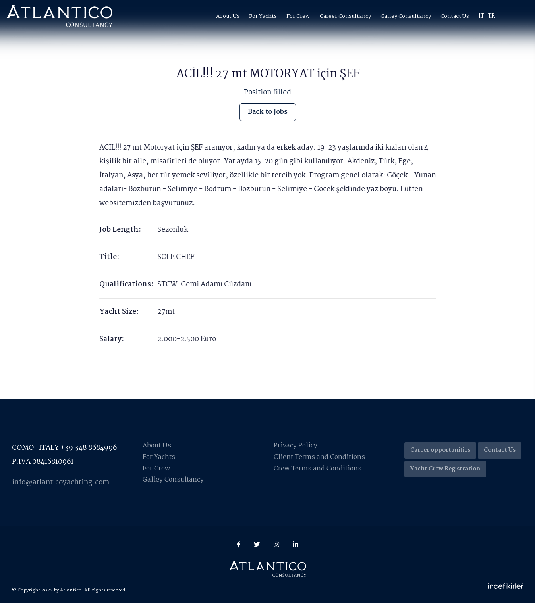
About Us (227, 16)
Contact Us (454, 16)
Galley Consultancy (405, 16)
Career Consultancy (345, 16)
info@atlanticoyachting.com (60, 482)
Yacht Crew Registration (445, 469)
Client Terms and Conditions (320, 457)
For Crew (298, 16)
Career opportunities (440, 450)
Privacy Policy (296, 445)
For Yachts (263, 16)
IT (481, 16)
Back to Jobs (268, 111)
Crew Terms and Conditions (318, 468)
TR (491, 16)
